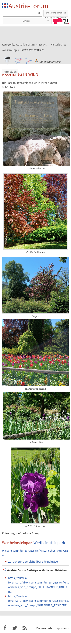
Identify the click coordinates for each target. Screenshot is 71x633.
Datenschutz (44, 628)
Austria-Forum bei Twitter (15, 628)
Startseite (5, 5)
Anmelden (10, 71)
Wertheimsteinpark (49, 542)
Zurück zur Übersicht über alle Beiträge (33, 561)
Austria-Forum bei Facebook (5, 628)
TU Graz (61, 21)
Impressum (62, 628)
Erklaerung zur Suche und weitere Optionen (55, 14)
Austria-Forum (28, 6)
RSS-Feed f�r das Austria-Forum (25, 628)
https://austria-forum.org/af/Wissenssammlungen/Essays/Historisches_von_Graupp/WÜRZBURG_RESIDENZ (38, 600)
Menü (26, 21)
